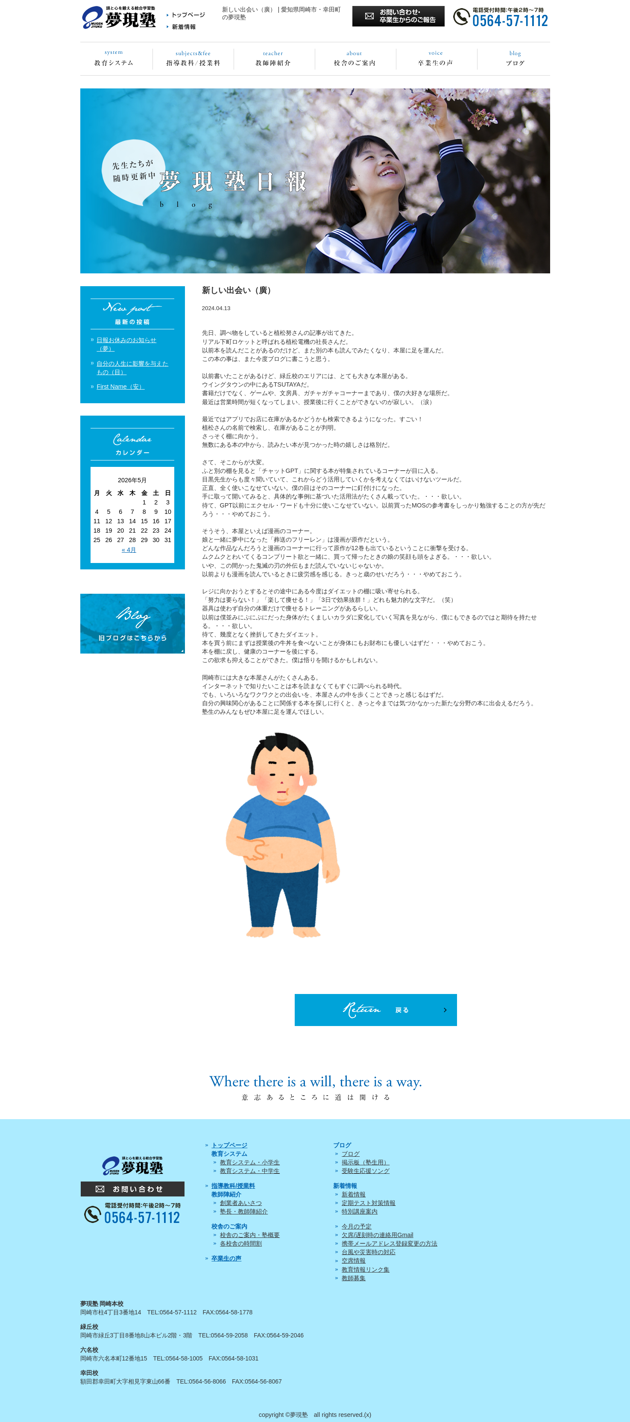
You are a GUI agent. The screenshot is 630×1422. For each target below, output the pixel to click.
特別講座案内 (360, 1211)
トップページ (229, 1145)
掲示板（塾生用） (366, 1162)
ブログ (351, 1153)
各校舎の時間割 (241, 1243)
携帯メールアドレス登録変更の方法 (389, 1243)
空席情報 (354, 1260)
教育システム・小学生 (250, 1162)
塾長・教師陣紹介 (244, 1211)
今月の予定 (357, 1226)
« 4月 (129, 549)
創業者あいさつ (241, 1202)
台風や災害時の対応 (369, 1252)
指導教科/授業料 (233, 1185)
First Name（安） (120, 386)
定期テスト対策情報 (369, 1202)
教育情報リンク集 (366, 1269)
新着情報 (354, 1194)
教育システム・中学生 (250, 1170)
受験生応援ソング (366, 1170)
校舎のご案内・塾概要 (250, 1234)
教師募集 (354, 1278)
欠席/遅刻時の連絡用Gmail (377, 1234)
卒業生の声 (226, 1258)
